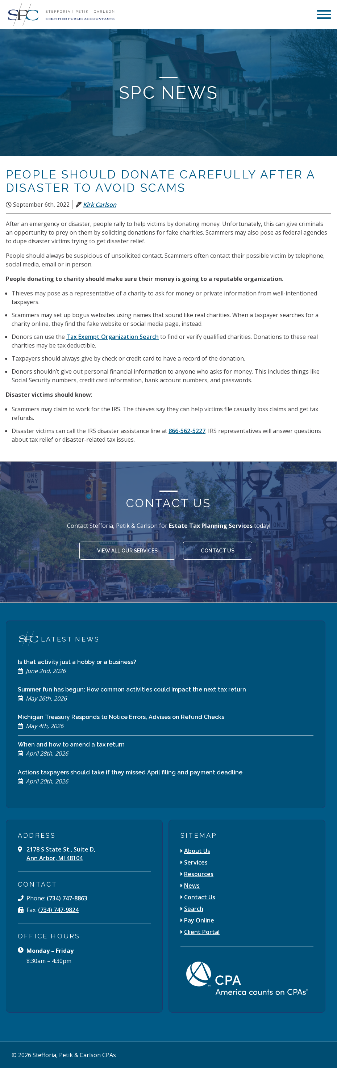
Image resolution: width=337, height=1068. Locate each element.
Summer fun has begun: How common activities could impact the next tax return (132, 689)
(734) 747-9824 (58, 910)
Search (193, 909)
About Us (197, 851)
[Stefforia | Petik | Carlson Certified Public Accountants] (60, 14)
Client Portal (202, 932)
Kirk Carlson (99, 205)
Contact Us (217, 551)
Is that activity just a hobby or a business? (77, 662)
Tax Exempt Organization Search (112, 337)
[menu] (324, 15)
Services (196, 862)
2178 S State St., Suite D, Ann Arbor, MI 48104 (60, 853)
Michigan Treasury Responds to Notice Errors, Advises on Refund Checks (121, 717)
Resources (198, 874)
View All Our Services (127, 551)
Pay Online (199, 920)
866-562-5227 (186, 431)
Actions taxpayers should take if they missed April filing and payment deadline (130, 772)
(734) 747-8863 (67, 898)
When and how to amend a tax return (71, 744)
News (192, 886)
